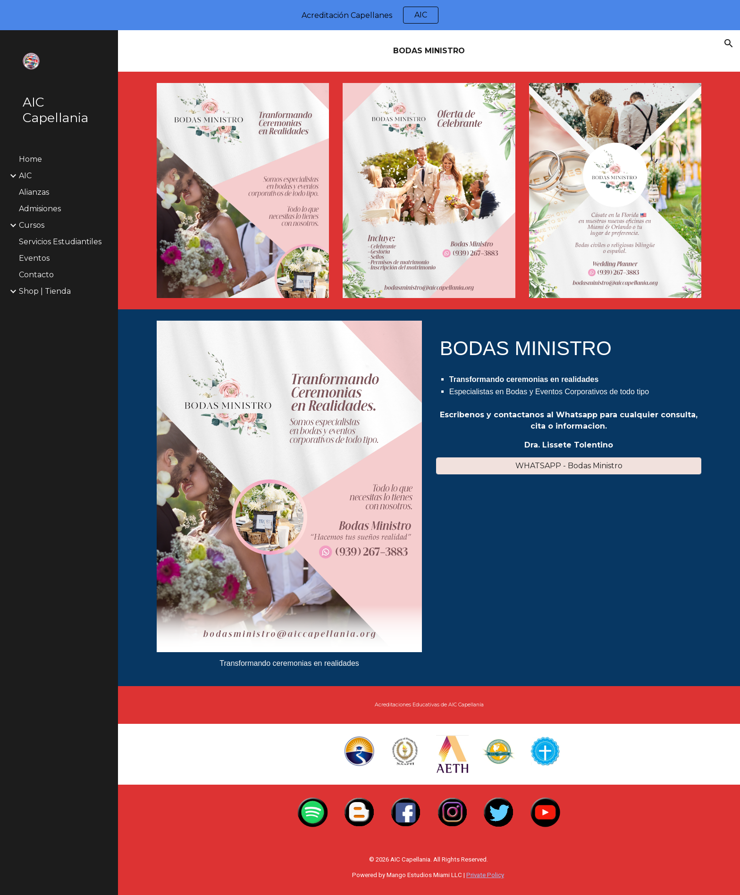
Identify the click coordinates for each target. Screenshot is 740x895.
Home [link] (30, 159)
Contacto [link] (36, 274)
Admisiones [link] (40, 208)
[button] (728, 43)
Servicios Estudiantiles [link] (60, 241)
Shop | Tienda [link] (45, 291)
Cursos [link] (31, 225)
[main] (429, 50)
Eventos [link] (34, 258)
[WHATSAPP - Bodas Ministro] (569, 466)
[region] (370, 15)
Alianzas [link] (34, 192)
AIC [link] (25, 175)
